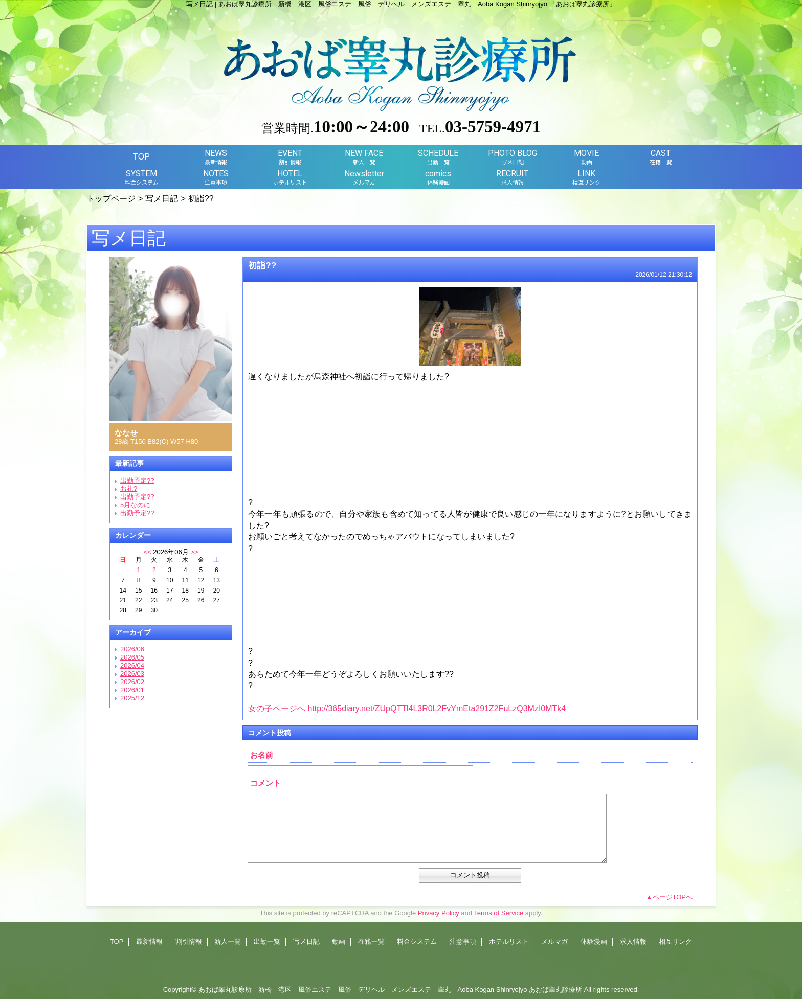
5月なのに (135, 505)
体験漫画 (594, 941)
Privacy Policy (438, 913)
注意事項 (463, 941)
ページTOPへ (673, 897)
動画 (338, 941)
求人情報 (633, 941)
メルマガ (554, 941)
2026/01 (132, 690)
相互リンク (675, 941)
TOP (141, 156)
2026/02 (132, 682)
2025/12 (132, 698)
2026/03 (132, 673)
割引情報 (188, 941)
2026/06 (132, 649)
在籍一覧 (371, 941)
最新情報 (149, 941)
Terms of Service (498, 913)
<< (147, 552)
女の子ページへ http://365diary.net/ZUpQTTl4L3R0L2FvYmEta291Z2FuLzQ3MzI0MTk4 (407, 708)
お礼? (128, 488)
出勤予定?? (137, 480)
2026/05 (132, 657)
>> (194, 552)
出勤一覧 (267, 941)
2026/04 (132, 665)
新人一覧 (227, 941)
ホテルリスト (509, 941)
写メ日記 (161, 198)
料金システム (417, 941)
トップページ (111, 198)
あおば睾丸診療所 (555, 989)
